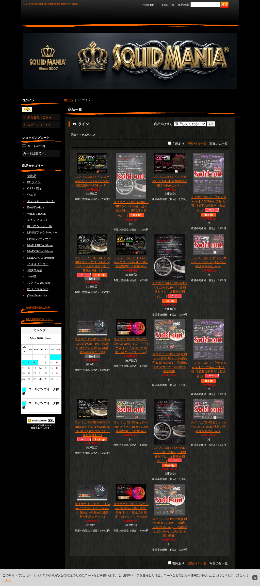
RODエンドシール (39, 226)
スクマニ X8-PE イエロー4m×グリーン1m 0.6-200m (131, 427)
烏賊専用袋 (34, 270)
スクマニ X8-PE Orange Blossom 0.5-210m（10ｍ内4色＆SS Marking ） (169, 362)
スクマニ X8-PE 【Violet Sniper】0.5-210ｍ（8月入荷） (208, 203)
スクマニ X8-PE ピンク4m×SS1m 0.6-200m (208, 427)
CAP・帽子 (34, 188)
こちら (7, 580)
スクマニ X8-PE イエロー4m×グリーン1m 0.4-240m (92, 181)
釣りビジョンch (37, 289)
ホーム (68, 100)
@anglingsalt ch (37, 295)
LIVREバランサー (39, 239)
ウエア (31, 195)
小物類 (31, 276)
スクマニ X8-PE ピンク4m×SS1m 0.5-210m (208, 262)
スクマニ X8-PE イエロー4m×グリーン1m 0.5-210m (131, 262)
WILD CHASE (36, 214)
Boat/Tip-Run (35, 207)
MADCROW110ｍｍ (40, 257)
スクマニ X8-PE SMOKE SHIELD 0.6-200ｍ (169, 454)
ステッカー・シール (41, 201)
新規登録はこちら (39, 117)
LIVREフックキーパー (42, 232)
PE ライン (34, 182)
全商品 (31, 176)
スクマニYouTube (39, 283)
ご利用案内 (148, 5)
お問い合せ (168, 5)
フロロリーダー (37, 264)
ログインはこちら (39, 125)
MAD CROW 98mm (40, 245)
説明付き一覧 (197, 144)
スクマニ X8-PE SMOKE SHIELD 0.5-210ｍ (169, 289)
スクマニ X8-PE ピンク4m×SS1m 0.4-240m (169, 181)
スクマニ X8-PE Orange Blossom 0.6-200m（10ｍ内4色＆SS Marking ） (169, 527)
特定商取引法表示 (38, 308)
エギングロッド (37, 220)
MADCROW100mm (40, 251)
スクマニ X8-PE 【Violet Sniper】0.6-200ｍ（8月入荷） (208, 369)
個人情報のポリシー (39, 319)
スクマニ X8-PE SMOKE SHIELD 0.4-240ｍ (131, 208)
